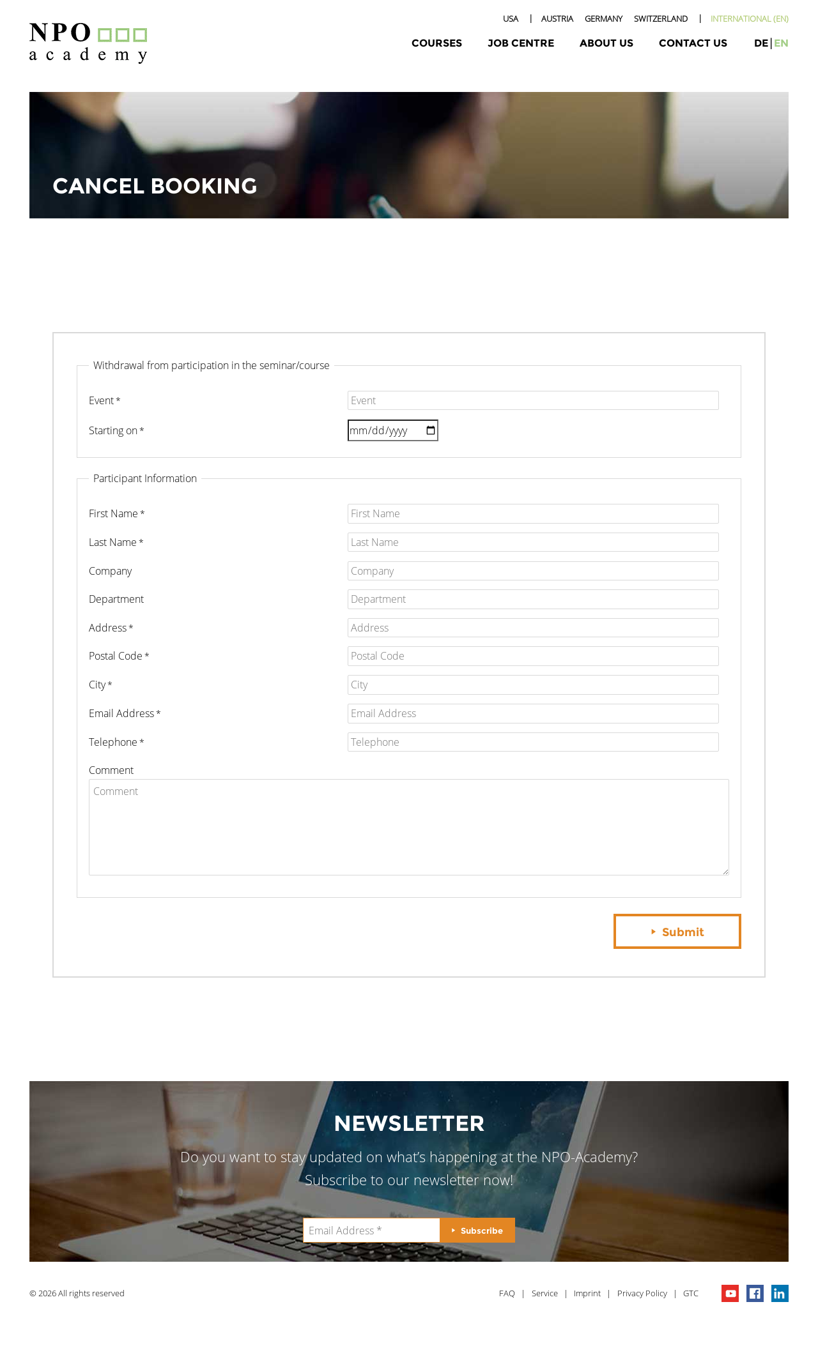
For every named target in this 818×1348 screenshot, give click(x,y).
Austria (557, 18)
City (97, 685)
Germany (603, 18)
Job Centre (521, 43)
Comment (111, 770)
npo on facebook (755, 1293)
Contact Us (693, 43)
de (761, 43)
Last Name (113, 542)
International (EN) (750, 18)
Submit (683, 932)
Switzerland (661, 18)
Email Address (121, 713)
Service (545, 1293)
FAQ (507, 1293)
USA (510, 18)
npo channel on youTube (730, 1293)
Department (116, 599)
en (781, 43)
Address (108, 628)
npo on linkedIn (780, 1293)
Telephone (113, 742)
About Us (606, 43)
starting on (113, 430)
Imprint (587, 1293)
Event (101, 400)
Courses (437, 43)
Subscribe (482, 1230)
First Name (113, 513)
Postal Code (116, 656)
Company (110, 571)
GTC (690, 1293)
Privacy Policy (642, 1293)
